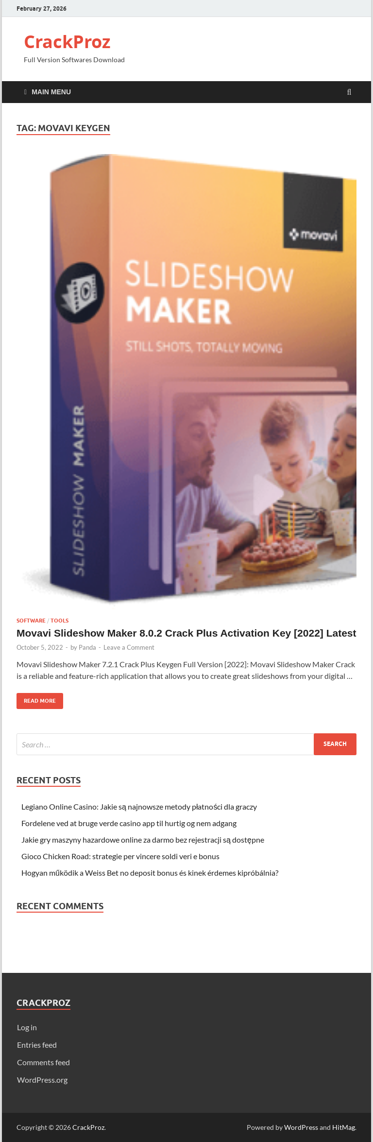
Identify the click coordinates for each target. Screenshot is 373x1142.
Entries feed (37, 1044)
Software (31, 620)
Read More (36, 698)
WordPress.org (42, 1079)
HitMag (343, 1127)
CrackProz (67, 41)
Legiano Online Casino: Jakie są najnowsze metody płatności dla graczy (139, 806)
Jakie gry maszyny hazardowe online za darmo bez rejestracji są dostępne (142, 839)
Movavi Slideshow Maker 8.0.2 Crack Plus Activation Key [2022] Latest (186, 633)
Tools (59, 620)
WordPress (301, 1127)
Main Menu (51, 92)
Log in (27, 1027)
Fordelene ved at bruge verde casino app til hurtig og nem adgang (129, 823)
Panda (87, 647)
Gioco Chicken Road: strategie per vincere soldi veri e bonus (120, 856)
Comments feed (43, 1062)
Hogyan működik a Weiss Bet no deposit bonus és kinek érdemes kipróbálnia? (149, 872)
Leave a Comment (128, 647)
